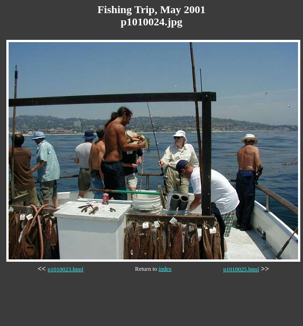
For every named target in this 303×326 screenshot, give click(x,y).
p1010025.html (241, 269)
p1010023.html (65, 269)
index (165, 268)
